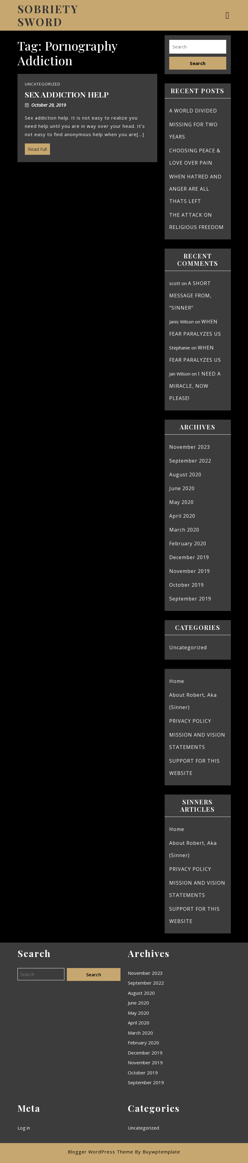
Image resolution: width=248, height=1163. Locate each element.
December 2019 (189, 557)
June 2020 (182, 488)
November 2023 (189, 447)
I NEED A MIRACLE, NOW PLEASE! (195, 386)
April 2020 (182, 516)
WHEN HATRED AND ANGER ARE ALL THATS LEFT (195, 188)
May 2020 (181, 502)
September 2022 (190, 460)
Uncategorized (188, 647)
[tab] (228, 15)
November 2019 (189, 571)
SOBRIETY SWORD (47, 15)
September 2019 (190, 598)
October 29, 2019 (48, 105)
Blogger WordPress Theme (100, 1152)
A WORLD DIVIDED (193, 110)
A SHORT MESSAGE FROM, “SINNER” (190, 295)
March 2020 (184, 529)
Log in (23, 1128)
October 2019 (186, 585)
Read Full (36, 147)
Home (176, 681)
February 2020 (187, 543)
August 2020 (185, 474)
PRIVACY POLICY (190, 721)
